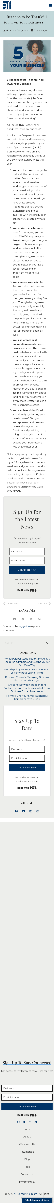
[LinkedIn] (23, 811)
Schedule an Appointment (37, 1200)
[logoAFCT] (7, 5)
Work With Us (27, 1144)
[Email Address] (27, 560)
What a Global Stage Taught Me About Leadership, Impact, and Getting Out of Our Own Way (27, 662)
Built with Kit (27, 590)
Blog (27, 1159)
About (27, 1136)
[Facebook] (16, 811)
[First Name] (27, 551)
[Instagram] (30, 811)
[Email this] (14, 619)
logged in (24, 626)
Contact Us (27, 1174)
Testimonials (27, 1151)
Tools (27, 1166)
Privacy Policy (27, 1182)
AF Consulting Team (25, 1194)
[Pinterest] (37, 811)
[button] (50, 5)
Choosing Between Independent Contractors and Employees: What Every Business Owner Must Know (27, 688)
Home (27, 1129)
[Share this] (23, 619)
